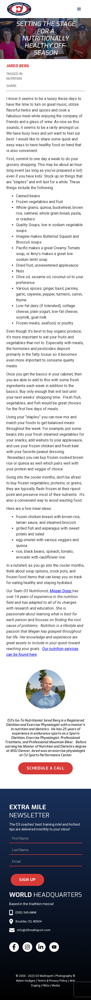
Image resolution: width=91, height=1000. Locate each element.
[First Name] (45, 838)
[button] (79, 9)
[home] (18, 9)
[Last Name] (45, 850)
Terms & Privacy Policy (52, 980)
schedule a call (45, 768)
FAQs (46, 985)
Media (56, 985)
